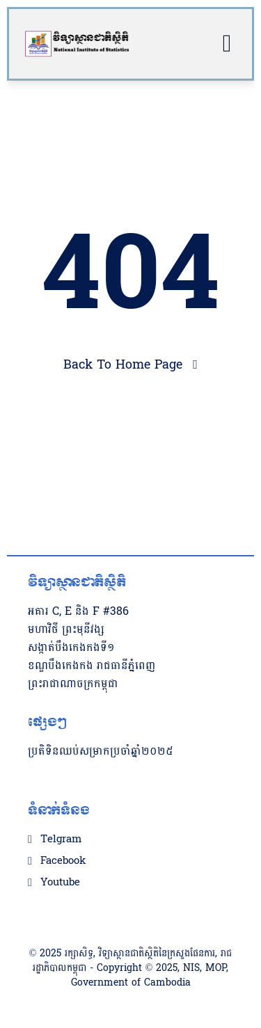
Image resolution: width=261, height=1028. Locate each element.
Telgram (60, 839)
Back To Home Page (122, 364)
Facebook (63, 861)
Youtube (60, 883)
